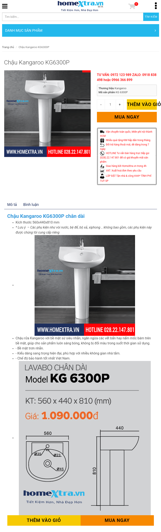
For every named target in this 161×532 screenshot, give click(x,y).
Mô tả (12, 204)
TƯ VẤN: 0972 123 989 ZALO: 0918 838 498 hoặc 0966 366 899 (127, 77)
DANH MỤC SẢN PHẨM (80, 30)
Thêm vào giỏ (142, 104)
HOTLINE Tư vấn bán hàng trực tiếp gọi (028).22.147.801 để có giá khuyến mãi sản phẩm (124, 157)
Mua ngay (127, 117)
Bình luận (31, 204)
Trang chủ (8, 47)
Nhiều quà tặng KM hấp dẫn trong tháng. (125, 140)
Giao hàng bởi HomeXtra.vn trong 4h (123, 166)
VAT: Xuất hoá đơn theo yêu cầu (120, 170)
